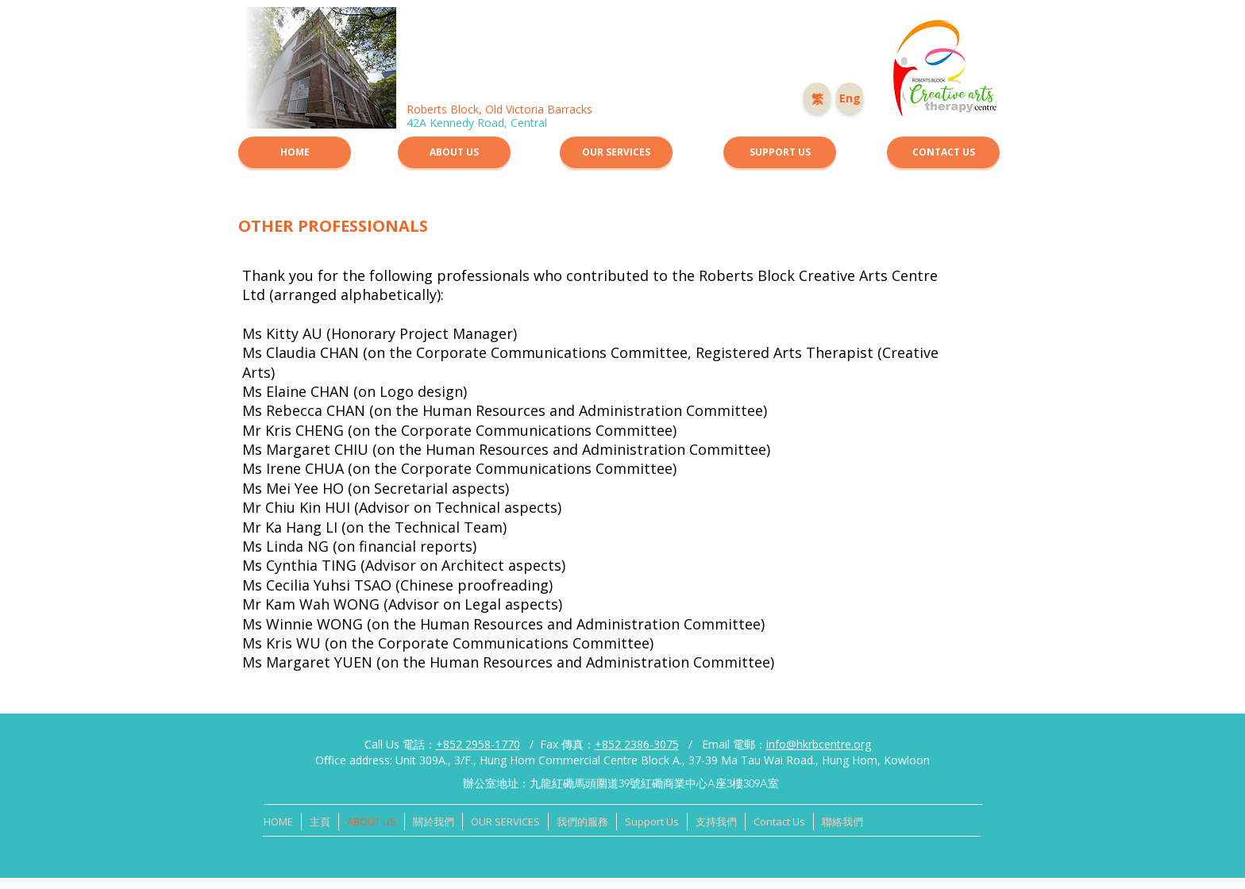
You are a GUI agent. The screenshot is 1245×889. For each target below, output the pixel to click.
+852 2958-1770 (478, 744)
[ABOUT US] (454, 152)
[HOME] (294, 152)
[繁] (817, 98)
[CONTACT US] (943, 152)
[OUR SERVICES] (616, 152)
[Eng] (849, 98)
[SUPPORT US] (779, 152)
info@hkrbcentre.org (818, 744)
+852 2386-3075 (637, 744)
